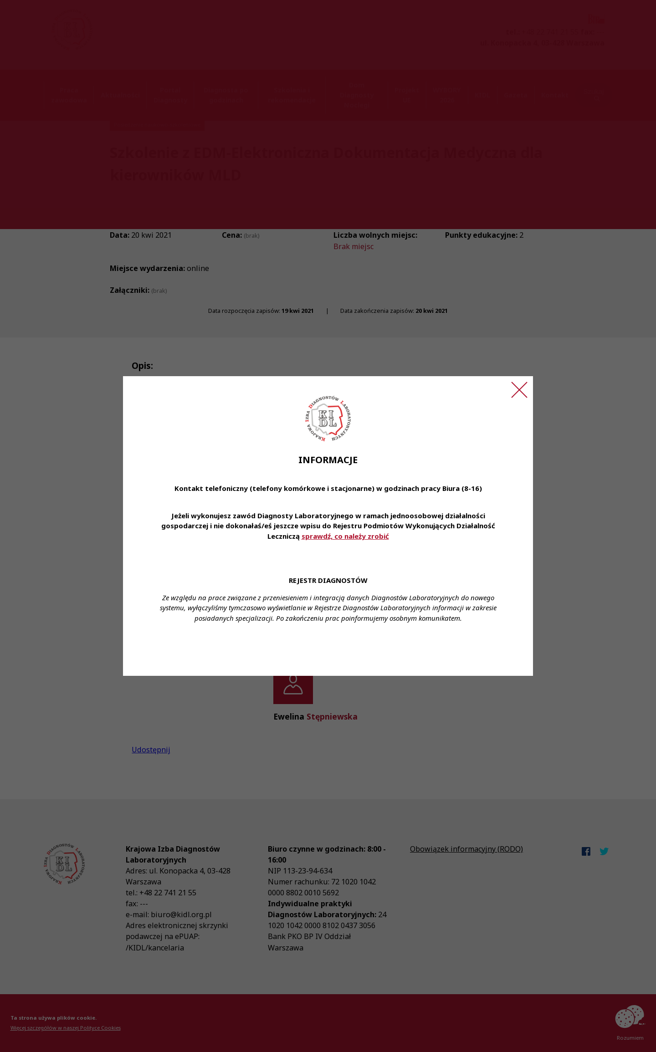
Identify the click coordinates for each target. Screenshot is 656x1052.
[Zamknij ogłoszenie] (519, 389)
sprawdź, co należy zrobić (345, 536)
